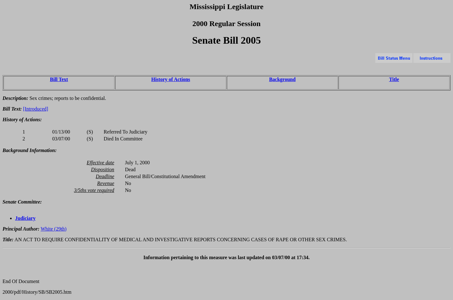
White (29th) (53, 229)
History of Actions (170, 79)
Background (282, 79)
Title (394, 79)
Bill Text (59, 79)
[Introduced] (35, 109)
